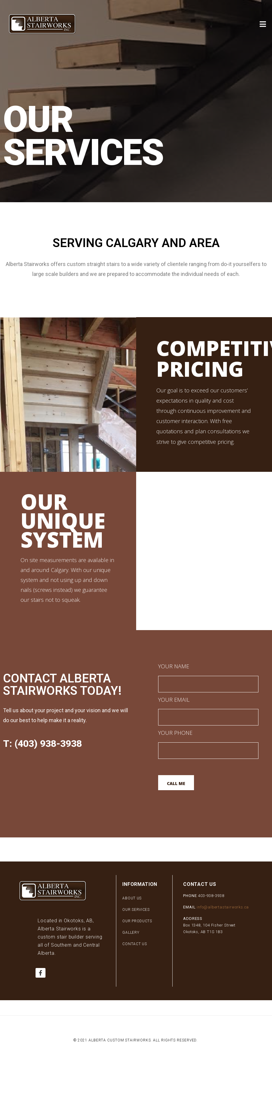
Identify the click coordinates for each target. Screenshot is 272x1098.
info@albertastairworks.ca (223, 907)
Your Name (208, 676)
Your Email (208, 710)
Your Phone (208, 743)
